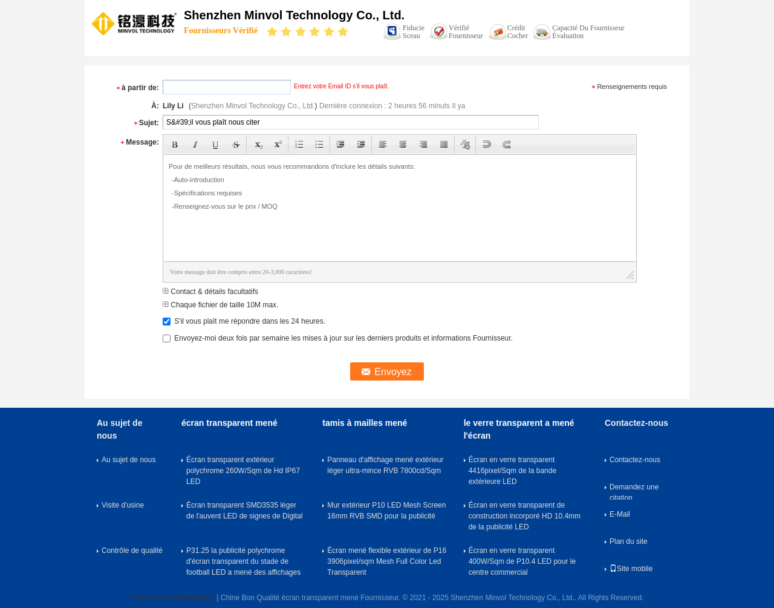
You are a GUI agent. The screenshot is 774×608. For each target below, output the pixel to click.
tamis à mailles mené (364, 423)
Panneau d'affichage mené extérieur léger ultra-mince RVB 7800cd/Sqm (385, 465)
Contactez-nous (635, 460)
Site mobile (631, 568)
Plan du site (629, 541)
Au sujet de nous (128, 460)
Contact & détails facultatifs (210, 291)
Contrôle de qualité (132, 550)
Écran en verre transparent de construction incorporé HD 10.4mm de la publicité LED (524, 516)
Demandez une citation (634, 491)
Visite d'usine (123, 505)
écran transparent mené (229, 423)
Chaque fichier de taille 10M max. (220, 305)
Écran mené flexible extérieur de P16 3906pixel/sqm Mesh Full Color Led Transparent (386, 561)
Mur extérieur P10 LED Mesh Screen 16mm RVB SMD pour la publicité (386, 510)
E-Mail (620, 514)
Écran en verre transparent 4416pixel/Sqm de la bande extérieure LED (512, 471)
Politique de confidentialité (173, 597)
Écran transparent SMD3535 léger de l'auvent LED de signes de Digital (244, 510)
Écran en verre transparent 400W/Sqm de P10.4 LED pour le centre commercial (522, 561)
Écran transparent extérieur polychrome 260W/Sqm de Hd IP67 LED (243, 471)
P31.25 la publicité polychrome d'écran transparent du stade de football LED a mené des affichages (243, 561)
